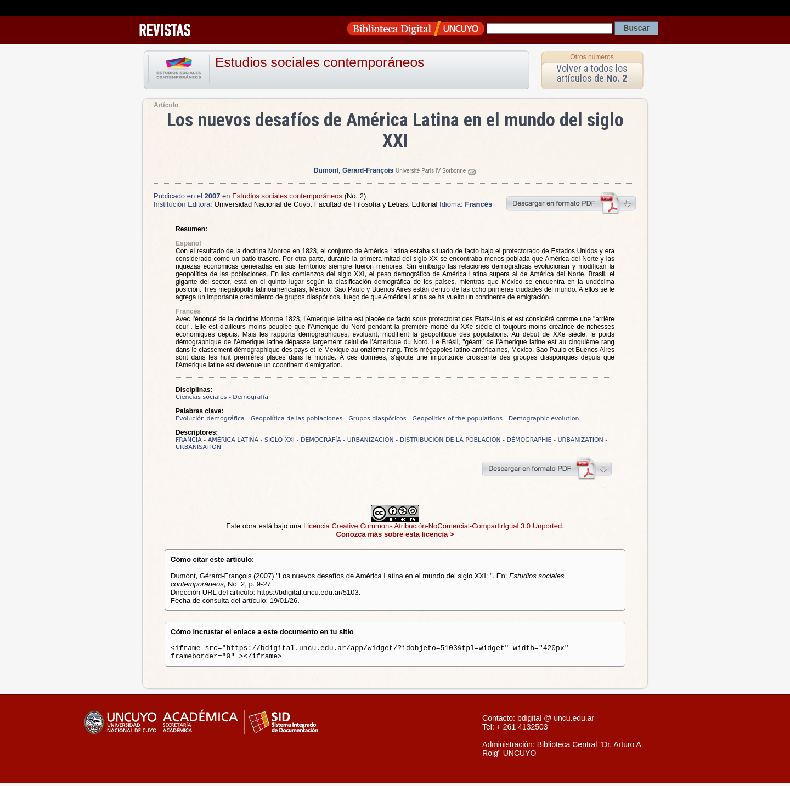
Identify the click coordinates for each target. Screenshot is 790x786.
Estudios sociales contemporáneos (320, 62)
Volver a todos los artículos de (592, 73)
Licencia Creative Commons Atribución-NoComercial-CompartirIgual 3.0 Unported (432, 526)
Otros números (591, 57)
